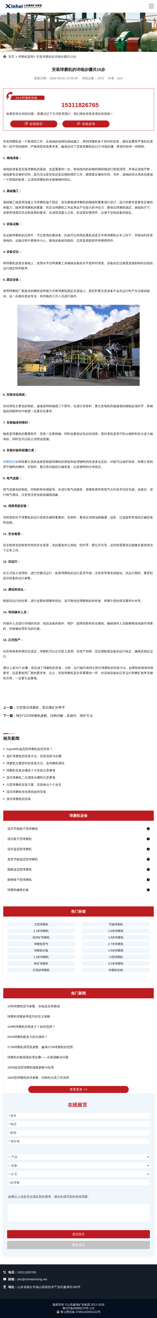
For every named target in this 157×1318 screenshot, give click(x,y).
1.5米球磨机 (115, 950)
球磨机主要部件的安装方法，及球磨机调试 (35, 763)
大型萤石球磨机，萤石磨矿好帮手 (40, 707)
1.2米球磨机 (41, 957)
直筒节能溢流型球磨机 (22, 859)
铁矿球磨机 (41, 963)
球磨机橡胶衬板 (18, 890)
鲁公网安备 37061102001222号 (78, 1312)
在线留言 (34, 124)
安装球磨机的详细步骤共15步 (56, 56)
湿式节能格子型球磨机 (22, 828)
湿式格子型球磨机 (19, 839)
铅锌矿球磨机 (41, 937)
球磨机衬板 (10, 461)
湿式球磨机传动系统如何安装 (26, 791)
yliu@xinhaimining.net (32, 1279)
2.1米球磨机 (41, 930)
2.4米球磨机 (115, 930)
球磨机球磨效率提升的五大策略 (28, 1016)
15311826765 (80, 105)
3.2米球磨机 (115, 963)
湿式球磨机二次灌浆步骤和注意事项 (30, 777)
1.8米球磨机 (115, 937)
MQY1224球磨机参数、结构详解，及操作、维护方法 (54, 715)
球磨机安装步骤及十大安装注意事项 (30, 770)
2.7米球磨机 (115, 944)
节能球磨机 (116, 924)
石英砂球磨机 (41, 970)
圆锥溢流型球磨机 (19, 869)
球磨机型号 (41, 944)
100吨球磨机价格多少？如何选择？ (31, 1026)
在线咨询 (86, 124)
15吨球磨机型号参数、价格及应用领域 (33, 1006)
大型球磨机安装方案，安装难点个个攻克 (33, 784)
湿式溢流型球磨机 (19, 849)
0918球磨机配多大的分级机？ (27, 1036)
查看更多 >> (78, 1089)
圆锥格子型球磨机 (19, 879)
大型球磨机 (41, 924)
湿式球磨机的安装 (18, 799)
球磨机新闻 (25, 56)
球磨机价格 (116, 970)
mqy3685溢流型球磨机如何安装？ (29, 749)
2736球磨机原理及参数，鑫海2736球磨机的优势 (40, 1047)
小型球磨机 (116, 957)
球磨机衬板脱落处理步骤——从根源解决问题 (38, 1057)
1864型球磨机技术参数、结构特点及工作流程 (38, 1077)
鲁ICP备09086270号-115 (78, 1308)
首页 (11, 56)
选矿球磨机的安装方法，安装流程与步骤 (33, 756)
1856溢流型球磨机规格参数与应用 (30, 1067)
